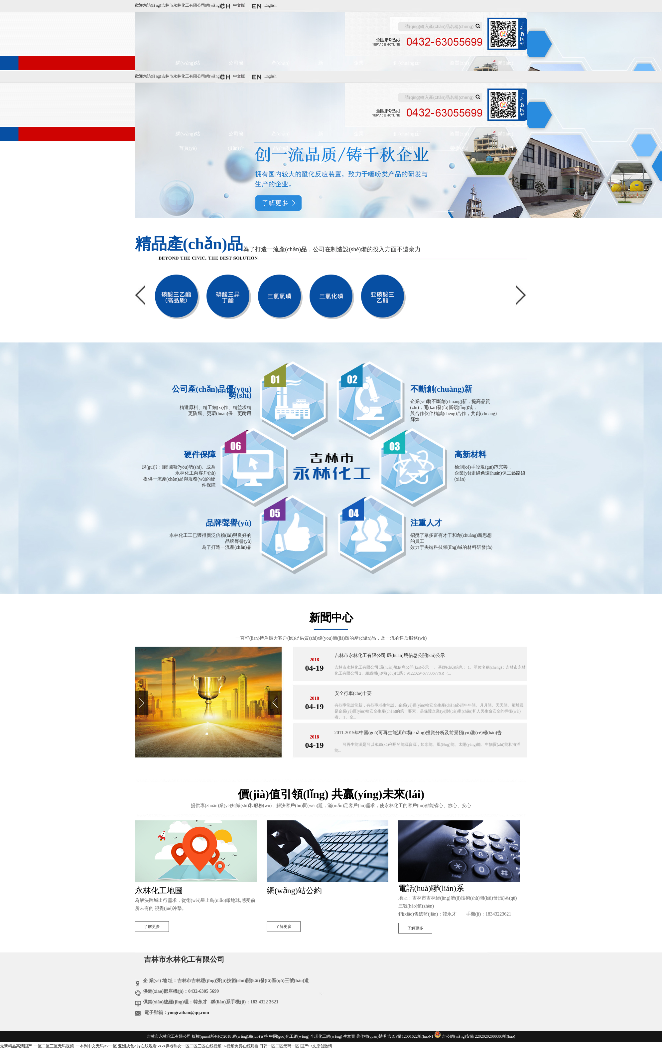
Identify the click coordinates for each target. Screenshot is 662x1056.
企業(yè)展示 (358, 65)
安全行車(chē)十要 (353, 693)
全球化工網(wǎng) (326, 1036)
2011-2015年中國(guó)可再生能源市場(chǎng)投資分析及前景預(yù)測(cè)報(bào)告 (418, 732)
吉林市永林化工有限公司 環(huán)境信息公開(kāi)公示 (389, 655)
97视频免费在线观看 (240, 1046)
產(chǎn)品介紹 (280, 65)
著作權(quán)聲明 (371, 1036)
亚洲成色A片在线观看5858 (141, 1046)
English (270, 5)
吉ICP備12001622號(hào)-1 (410, 1036)
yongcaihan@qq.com (188, 1012)
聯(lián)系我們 (505, 65)
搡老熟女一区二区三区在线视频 (193, 1046)
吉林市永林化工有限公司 (183, 5)
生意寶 (349, 1036)
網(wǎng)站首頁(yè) (188, 65)
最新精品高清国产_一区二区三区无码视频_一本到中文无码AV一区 (58, 1046)
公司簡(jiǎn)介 (236, 65)
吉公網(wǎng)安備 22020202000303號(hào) (478, 1036)
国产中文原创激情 (316, 1046)
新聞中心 (320, 65)
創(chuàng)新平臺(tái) (407, 65)
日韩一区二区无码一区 (279, 1046)
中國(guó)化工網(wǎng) (289, 1036)
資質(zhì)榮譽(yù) (459, 65)
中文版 (239, 5)
